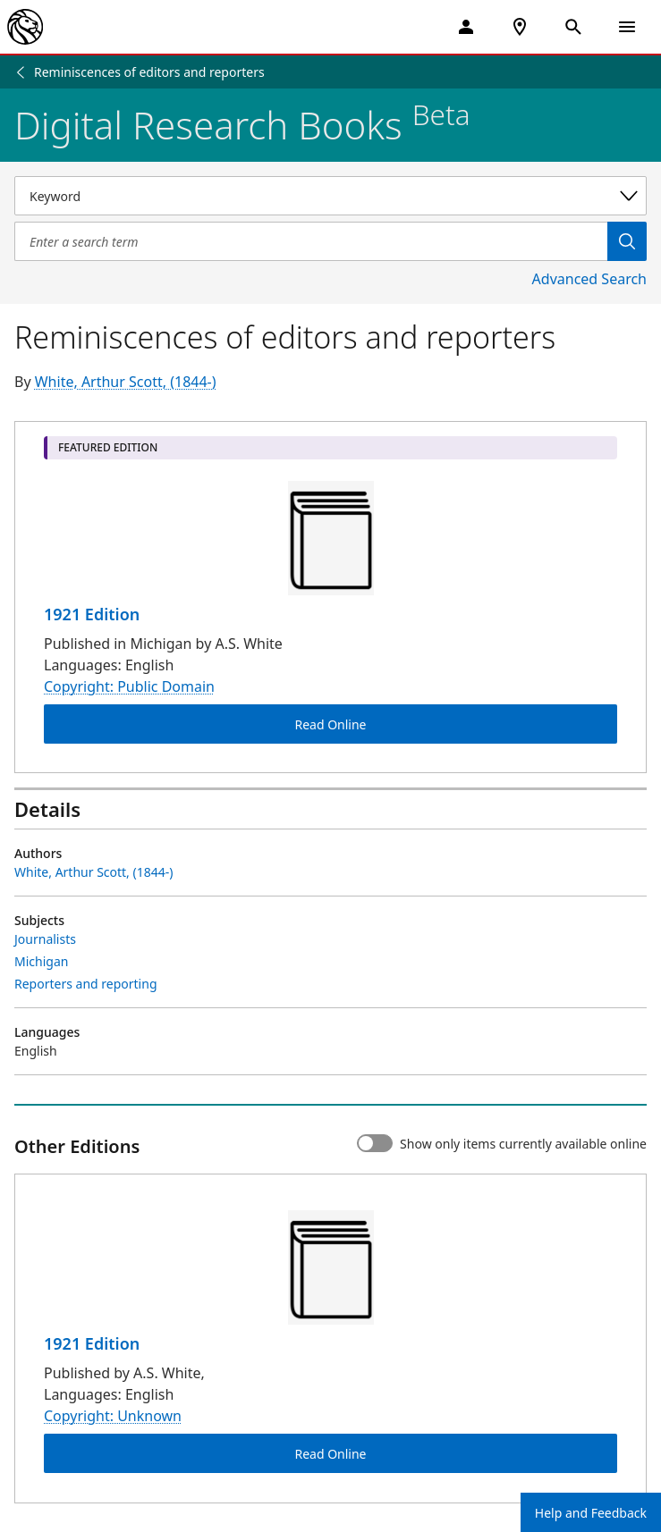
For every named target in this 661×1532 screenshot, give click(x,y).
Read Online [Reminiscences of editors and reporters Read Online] (330, 723)
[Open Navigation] (627, 27)
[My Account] (466, 27)
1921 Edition (92, 614)
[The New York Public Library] (25, 27)
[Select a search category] (330, 195)
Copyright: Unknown (113, 1417)
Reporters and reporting (85, 983)
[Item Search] (310, 241)
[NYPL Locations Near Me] (520, 27)
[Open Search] (573, 27)
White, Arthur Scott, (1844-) (125, 381)
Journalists (45, 938)
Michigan (41, 961)
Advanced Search (589, 279)
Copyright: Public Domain (129, 686)
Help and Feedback (591, 1512)
